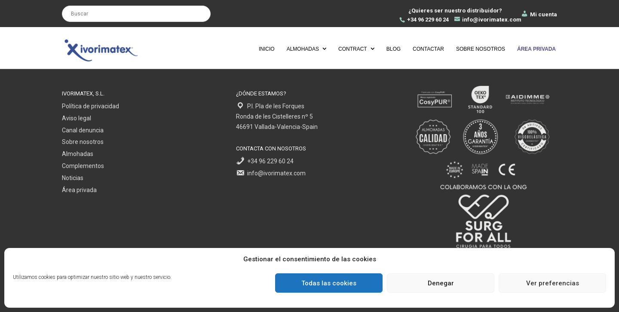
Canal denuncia (83, 130)
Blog (393, 49)
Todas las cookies (328, 283)
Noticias (72, 177)
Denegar (441, 283)
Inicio (267, 49)
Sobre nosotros (480, 49)
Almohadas (303, 49)
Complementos (83, 165)
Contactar (428, 49)
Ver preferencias (552, 283)
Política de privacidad (90, 106)
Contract (352, 49)
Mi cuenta (538, 14)
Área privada (79, 190)
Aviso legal (76, 118)
